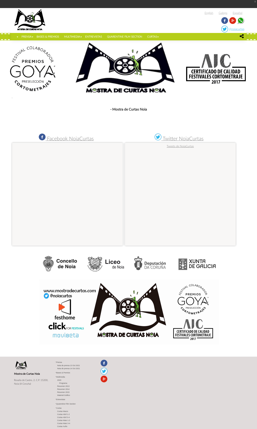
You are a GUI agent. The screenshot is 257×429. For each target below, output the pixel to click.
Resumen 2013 (63, 386)
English (209, 12)
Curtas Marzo (62, 411)
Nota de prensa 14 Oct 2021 (68, 368)
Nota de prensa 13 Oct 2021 (68, 365)
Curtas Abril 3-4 (63, 417)
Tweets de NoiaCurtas (180, 146)
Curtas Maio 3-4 (63, 423)
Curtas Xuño (62, 426)
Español (237, 12)
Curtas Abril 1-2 (63, 414)
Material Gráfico (63, 395)
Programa (63, 383)
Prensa (26, 36)
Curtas (152, 36)
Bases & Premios (48, 36)
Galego (223, 12)
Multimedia (72, 36)
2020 (59, 380)
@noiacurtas (236, 29)
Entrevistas (93, 36)
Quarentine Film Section (124, 36)
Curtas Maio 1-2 (63, 420)
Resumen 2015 (63, 392)
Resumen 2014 (63, 389)
